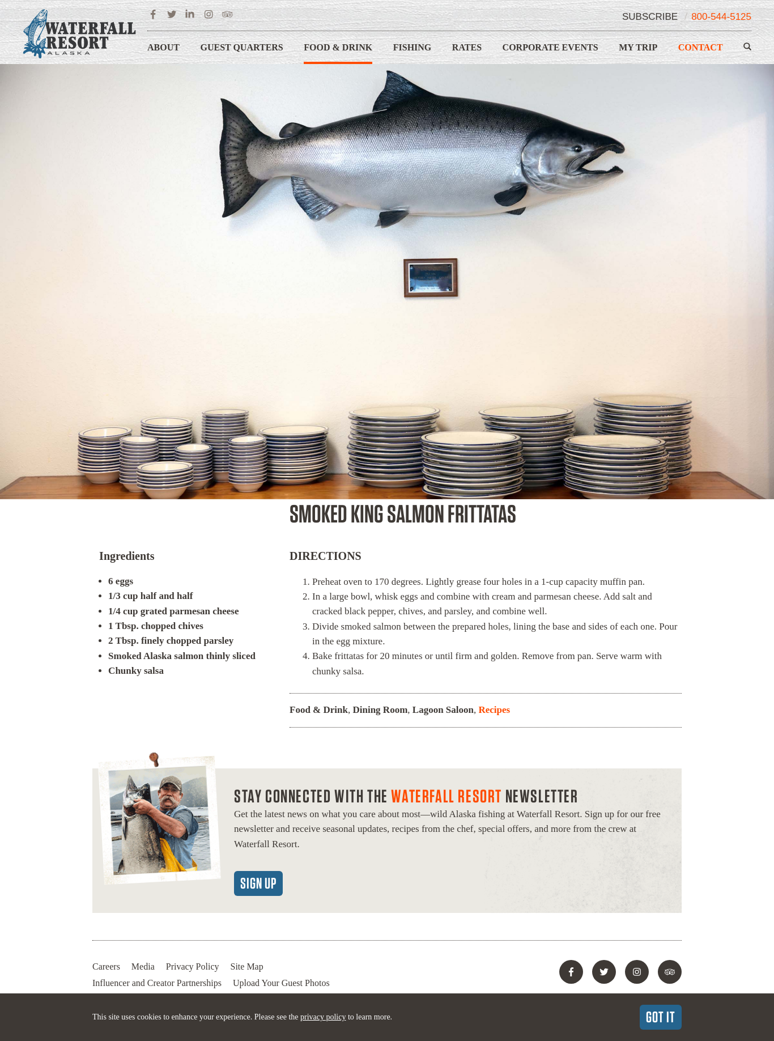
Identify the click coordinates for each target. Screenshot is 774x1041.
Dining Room (379, 709)
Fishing (412, 47)
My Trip (638, 47)
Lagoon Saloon (443, 709)
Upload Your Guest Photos (281, 983)
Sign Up (258, 883)
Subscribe (650, 16)
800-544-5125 (721, 16)
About (163, 47)
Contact (700, 47)
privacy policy (323, 1017)
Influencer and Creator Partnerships (157, 983)
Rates (467, 47)
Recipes (494, 709)
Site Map (247, 966)
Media (143, 966)
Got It (660, 1017)
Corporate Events (550, 47)
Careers (106, 966)
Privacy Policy (192, 966)
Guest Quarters (241, 47)
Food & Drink (338, 47)
